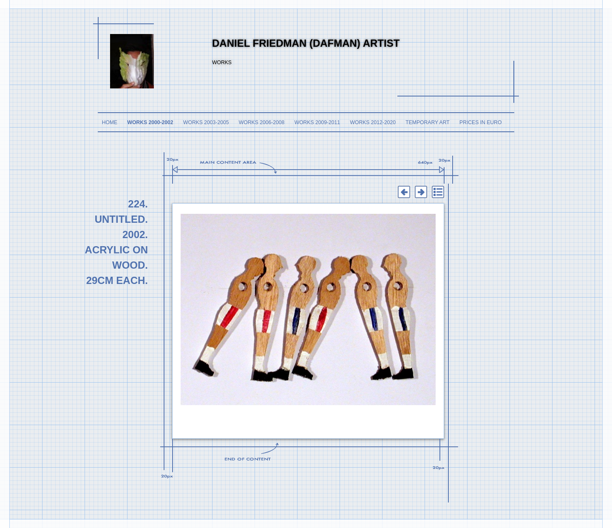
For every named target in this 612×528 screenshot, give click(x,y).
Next (420, 192)
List (437, 192)
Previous (403, 192)
